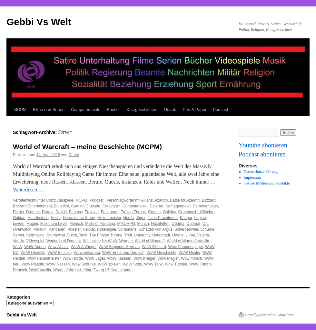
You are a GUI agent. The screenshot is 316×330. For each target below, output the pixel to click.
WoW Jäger (95, 258)
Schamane (127, 229)
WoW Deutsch (33, 252)
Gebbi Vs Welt (38, 21)
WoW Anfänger (83, 247)
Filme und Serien (48, 109)
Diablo (18, 212)
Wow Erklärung (87, 252)
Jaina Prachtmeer (163, 217)
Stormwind (35, 235)
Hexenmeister (109, 217)
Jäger (140, 217)
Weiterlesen (28, 189)
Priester (74, 229)
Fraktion (92, 212)
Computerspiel (135, 206)
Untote (177, 235)
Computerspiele (85, 109)
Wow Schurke (84, 264)
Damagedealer (178, 206)
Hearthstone (37, 217)
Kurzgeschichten (141, 109)
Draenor (33, 212)
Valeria (203, 235)
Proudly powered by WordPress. (270, 315)
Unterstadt (161, 235)
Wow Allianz (58, 247)
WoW (17, 247)
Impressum (252, 177)
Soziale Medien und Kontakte (267, 183)
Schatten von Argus (155, 229)
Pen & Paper (195, 109)
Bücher (113, 109)
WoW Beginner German (119, 247)
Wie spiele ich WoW (100, 241)
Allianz (147, 200)
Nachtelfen (160, 223)
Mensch (76, 223)
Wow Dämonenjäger (185, 247)
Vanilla (18, 241)
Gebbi (73, 155)
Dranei (47, 212)
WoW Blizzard (154, 247)
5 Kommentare (120, 270)
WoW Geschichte (161, 252)
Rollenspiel (106, 229)
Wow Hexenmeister (44, 258)
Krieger (186, 217)
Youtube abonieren (263, 145)
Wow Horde (73, 258)
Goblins (169, 212)
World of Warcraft (150, 241)
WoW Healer (189, 252)
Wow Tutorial (176, 264)
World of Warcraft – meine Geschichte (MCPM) (87, 146)
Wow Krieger (144, 258)
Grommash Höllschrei (196, 212)
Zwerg (98, 270)
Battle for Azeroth (185, 200)
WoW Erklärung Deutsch (123, 252)
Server (18, 235)
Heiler (56, 217)
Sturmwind (56, 235)
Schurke (207, 229)
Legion (200, 217)
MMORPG (126, 223)
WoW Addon (34, 247)
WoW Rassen (58, 264)
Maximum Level (53, 223)
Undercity (142, 235)
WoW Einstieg (59, 252)
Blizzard (209, 200)
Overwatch (22, 229)
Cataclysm (112, 206)
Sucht (72, 235)
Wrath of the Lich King (72, 270)
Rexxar (89, 229)
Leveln (18, 223)
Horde (128, 217)
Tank (83, 235)
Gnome (154, 212)
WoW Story (132, 264)
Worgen (126, 241)
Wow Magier (168, 258)
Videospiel (35, 241)
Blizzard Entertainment (32, 206)
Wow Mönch (191, 258)
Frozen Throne (133, 212)
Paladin (40, 229)
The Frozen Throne (106, 235)
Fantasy (76, 212)
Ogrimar (193, 223)
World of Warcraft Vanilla (188, 241)
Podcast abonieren (262, 154)
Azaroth (161, 200)
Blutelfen (61, 206)
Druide (61, 212)
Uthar (190, 235)
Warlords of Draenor (63, 241)
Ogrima (178, 223)
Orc (205, 223)
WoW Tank (153, 264)
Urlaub (170, 109)
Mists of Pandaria (100, 223)
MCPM (20, 109)
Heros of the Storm (79, 217)
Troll (128, 235)
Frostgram (110, 212)
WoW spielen (109, 264)
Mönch (143, 223)
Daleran (156, 206)
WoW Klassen (119, 258)
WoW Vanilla (40, 270)
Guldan (19, 217)
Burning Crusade (85, 206)
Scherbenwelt (186, 229)
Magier (32, 223)
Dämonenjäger (205, 206)
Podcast (220, 109)
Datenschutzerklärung (261, 171)
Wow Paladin (33, 264)
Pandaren (57, 229)
